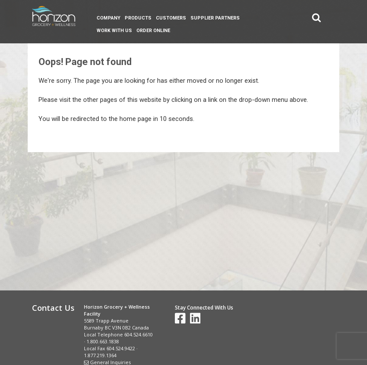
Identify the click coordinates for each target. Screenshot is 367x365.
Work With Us (114, 30)
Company (108, 18)
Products (138, 18)
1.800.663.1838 (103, 341)
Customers (171, 18)
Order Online (153, 30)
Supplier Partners (215, 18)
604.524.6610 (138, 334)
